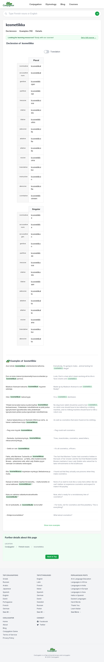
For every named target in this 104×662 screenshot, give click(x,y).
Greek (5, 579)
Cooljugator (9, 547)
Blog (63, 4)
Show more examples (52, 525)
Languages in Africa (79, 582)
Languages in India (78, 585)
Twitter (41, 625)
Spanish (6, 592)
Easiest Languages (78, 599)
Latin (39, 582)
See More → (76, 612)
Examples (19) (26, 31)
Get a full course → (88, 38)
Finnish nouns (24, 547)
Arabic (5, 585)
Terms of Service (10, 635)
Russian (6, 582)
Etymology (51, 4)
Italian (39, 589)
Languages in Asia (78, 592)
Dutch (5, 599)
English (6, 595)
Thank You (75, 605)
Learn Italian (76, 609)
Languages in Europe (79, 589)
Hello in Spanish (77, 595)
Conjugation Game (10, 631)
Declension (11, 31)
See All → (7, 612)
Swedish (40, 602)
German (6, 609)
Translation (55, 51)
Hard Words (76, 602)
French (5, 605)
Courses (73, 4)
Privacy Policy (8, 638)
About (5, 625)
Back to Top (52, 557)
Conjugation (35, 4)
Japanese (7, 589)
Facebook (42, 621)
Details (38, 31)
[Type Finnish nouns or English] (52, 13)
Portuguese (7, 602)
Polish (39, 609)
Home (5, 621)
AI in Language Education (81, 579)
